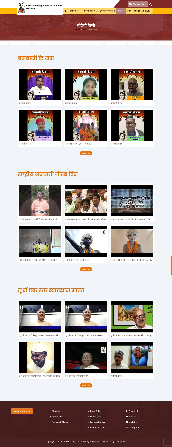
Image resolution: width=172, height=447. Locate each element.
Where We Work (98, 427)
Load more (86, 154)
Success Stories (97, 422)
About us (56, 411)
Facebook (132, 411)
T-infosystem (120, 442)
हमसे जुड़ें (138, 11)
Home (77, 30)
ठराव (130, 11)
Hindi (84, 30)
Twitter (131, 416)
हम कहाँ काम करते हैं (108, 11)
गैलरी (121, 11)
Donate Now (137, 4)
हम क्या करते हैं (91, 11)
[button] (76, 11)
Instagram (132, 427)
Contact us (57, 416)
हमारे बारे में (75, 11)
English (148, 11)
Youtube (131, 422)
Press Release (96, 411)
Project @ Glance (60, 422)
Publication (95, 416)
